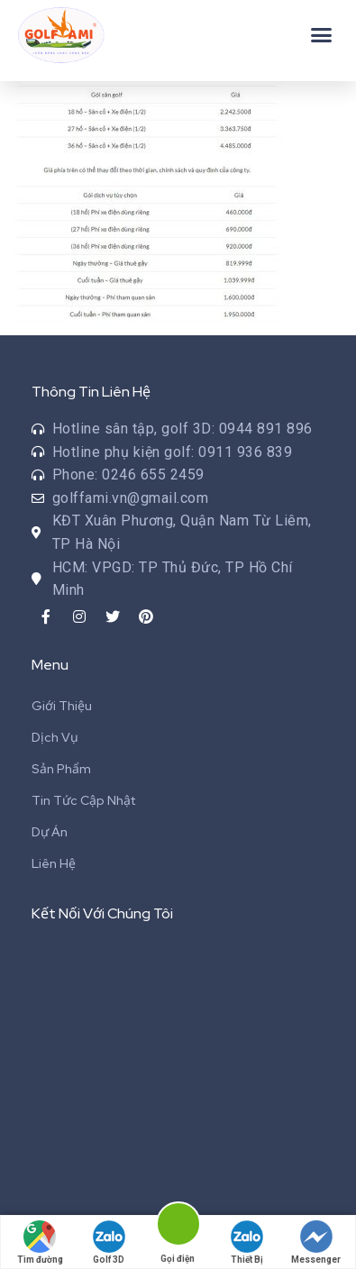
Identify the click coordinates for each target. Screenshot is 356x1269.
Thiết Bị (247, 1242)
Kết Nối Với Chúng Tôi (102, 913)
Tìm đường (40, 1242)
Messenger (316, 1242)
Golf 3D (109, 1242)
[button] (322, 35)
